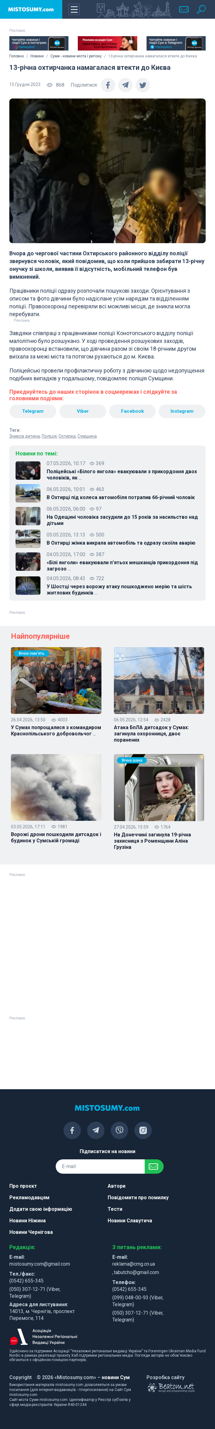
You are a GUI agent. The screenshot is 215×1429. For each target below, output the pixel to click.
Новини (37, 56)
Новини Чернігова (31, 1232)
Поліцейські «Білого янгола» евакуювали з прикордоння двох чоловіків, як (122, 475)
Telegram (32, 411)
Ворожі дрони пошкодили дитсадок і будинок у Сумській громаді (56, 837)
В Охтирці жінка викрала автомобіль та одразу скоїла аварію (121, 543)
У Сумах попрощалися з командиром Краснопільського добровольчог (56, 731)
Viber (82, 411)
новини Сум (116, 1377)
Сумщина (87, 436)
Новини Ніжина (27, 1221)
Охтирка (67, 436)
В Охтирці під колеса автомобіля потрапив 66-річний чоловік (121, 498)
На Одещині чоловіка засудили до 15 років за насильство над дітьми (122, 520)
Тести (115, 1209)
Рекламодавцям (29, 1197)
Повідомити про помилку (138, 1197)
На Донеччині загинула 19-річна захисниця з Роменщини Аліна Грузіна (152, 841)
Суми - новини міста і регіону (76, 56)
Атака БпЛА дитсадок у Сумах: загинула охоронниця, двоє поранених (151, 734)
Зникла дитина (24, 436)
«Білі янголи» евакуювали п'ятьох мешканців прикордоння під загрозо (122, 566)
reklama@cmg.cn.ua (133, 1264)
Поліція (49, 436)
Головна (16, 56)
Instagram (182, 411)
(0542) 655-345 (26, 1281)
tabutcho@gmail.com (136, 1272)
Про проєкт (23, 1186)
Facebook (132, 411)
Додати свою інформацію (40, 1209)
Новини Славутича (130, 1221)
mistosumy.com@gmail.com (39, 1264)
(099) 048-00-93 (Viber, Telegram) (137, 1301)
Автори (116, 1186)
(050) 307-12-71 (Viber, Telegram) (34, 1292)
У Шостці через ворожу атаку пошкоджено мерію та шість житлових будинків (119, 590)
